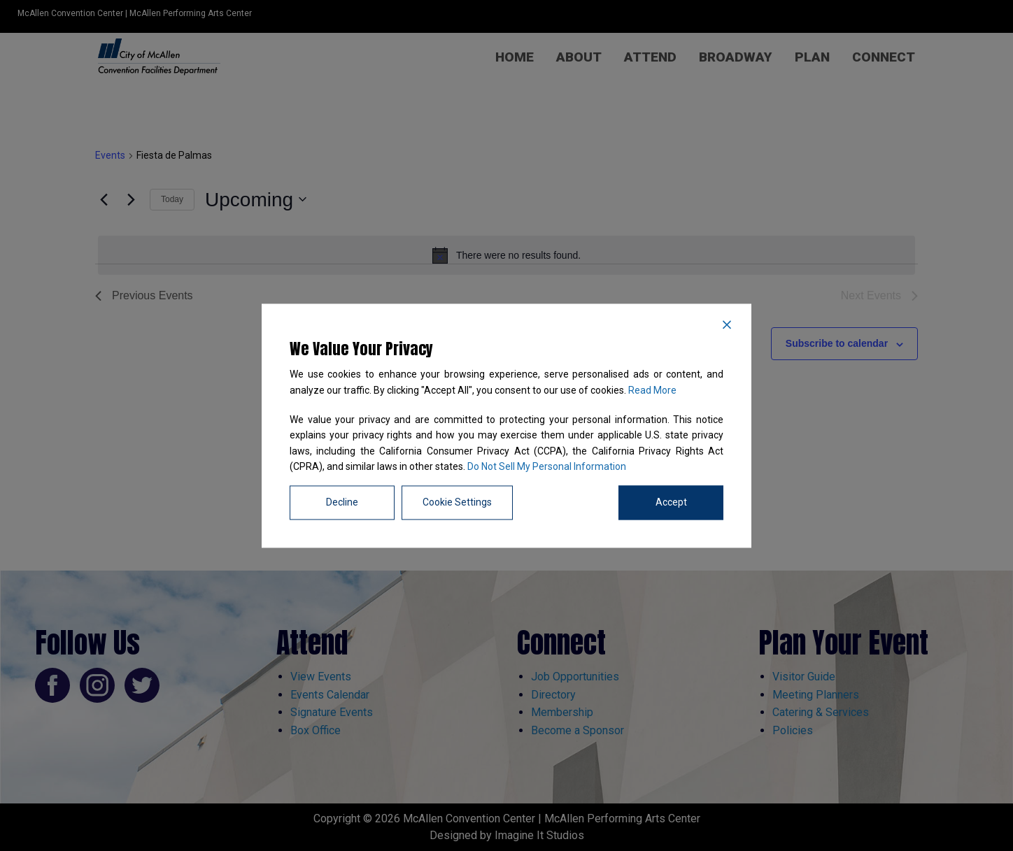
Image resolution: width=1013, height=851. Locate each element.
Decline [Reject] (342, 502)
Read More (652, 390)
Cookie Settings (457, 502)
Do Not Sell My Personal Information (546, 467)
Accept (671, 502)
